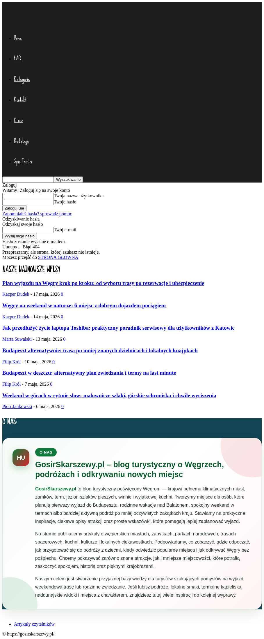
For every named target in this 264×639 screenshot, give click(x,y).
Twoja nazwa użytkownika (79, 195)
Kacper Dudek (15, 294)
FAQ (17, 58)
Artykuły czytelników (34, 624)
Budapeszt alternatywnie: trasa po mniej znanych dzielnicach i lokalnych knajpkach (100, 350)
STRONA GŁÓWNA (58, 257)
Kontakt (20, 99)
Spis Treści (23, 161)
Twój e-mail (65, 229)
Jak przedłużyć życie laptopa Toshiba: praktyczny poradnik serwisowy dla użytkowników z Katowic (118, 328)
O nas (18, 120)
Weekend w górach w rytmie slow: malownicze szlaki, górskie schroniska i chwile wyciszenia (109, 395)
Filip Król (11, 361)
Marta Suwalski (17, 339)
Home (18, 38)
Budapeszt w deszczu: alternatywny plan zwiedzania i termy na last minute (89, 373)
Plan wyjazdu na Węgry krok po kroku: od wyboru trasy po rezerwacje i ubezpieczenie (103, 283)
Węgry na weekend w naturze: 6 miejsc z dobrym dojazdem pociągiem (84, 305)
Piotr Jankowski (17, 406)
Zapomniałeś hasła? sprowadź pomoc (37, 213)
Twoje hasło (65, 201)
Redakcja (21, 141)
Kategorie (22, 79)
